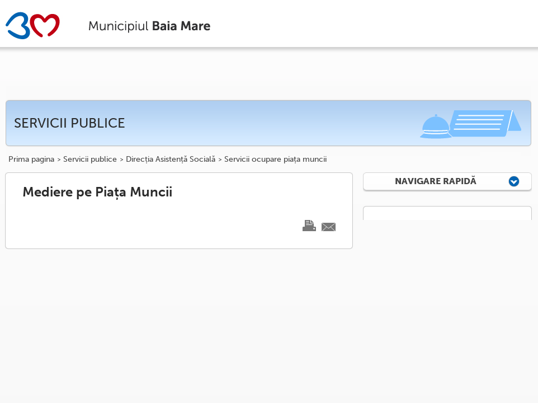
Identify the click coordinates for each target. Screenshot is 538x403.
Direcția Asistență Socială (170, 159)
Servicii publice (90, 159)
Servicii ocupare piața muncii (275, 159)
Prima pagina (31, 159)
